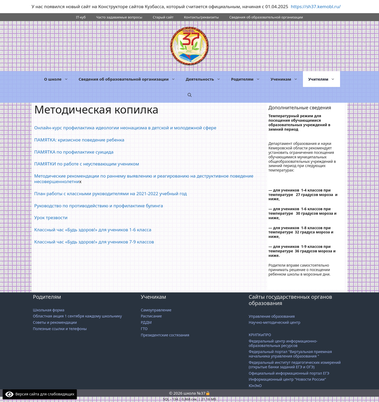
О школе (58, 79)
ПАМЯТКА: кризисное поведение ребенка (79, 140)
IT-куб (81, 17)
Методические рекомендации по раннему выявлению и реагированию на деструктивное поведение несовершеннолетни (143, 178)
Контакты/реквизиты (201, 17)
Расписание (151, 315)
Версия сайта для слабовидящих (39, 393)
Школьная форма (48, 309)
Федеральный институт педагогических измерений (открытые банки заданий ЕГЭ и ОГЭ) (295, 364)
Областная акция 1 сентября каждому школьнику (77, 315)
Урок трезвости (51, 217)
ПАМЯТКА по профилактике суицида (73, 152)
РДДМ (146, 322)
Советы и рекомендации (55, 322)
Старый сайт (163, 17)
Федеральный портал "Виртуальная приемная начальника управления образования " (290, 354)
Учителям (324, 79)
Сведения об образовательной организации (266, 17)
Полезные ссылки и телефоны (60, 328)
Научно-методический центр (274, 322)
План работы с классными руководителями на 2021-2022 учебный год (110, 193)
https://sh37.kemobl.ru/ (316, 6)
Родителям (248, 79)
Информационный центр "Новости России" (288, 379)
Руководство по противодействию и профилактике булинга (98, 206)
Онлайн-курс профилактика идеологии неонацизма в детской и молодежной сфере (125, 128)
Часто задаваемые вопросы (119, 17)
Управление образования (272, 316)
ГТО (144, 328)
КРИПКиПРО (260, 334)
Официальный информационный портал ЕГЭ (289, 373)
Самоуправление (156, 309)
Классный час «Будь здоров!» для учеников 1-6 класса (92, 230)
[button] (189, 95)
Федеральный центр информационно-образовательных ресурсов (283, 343)
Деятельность (206, 79)
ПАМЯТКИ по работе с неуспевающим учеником (86, 164)
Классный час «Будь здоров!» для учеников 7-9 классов (94, 242)
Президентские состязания (165, 334)
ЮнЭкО (255, 385)
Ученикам (287, 79)
